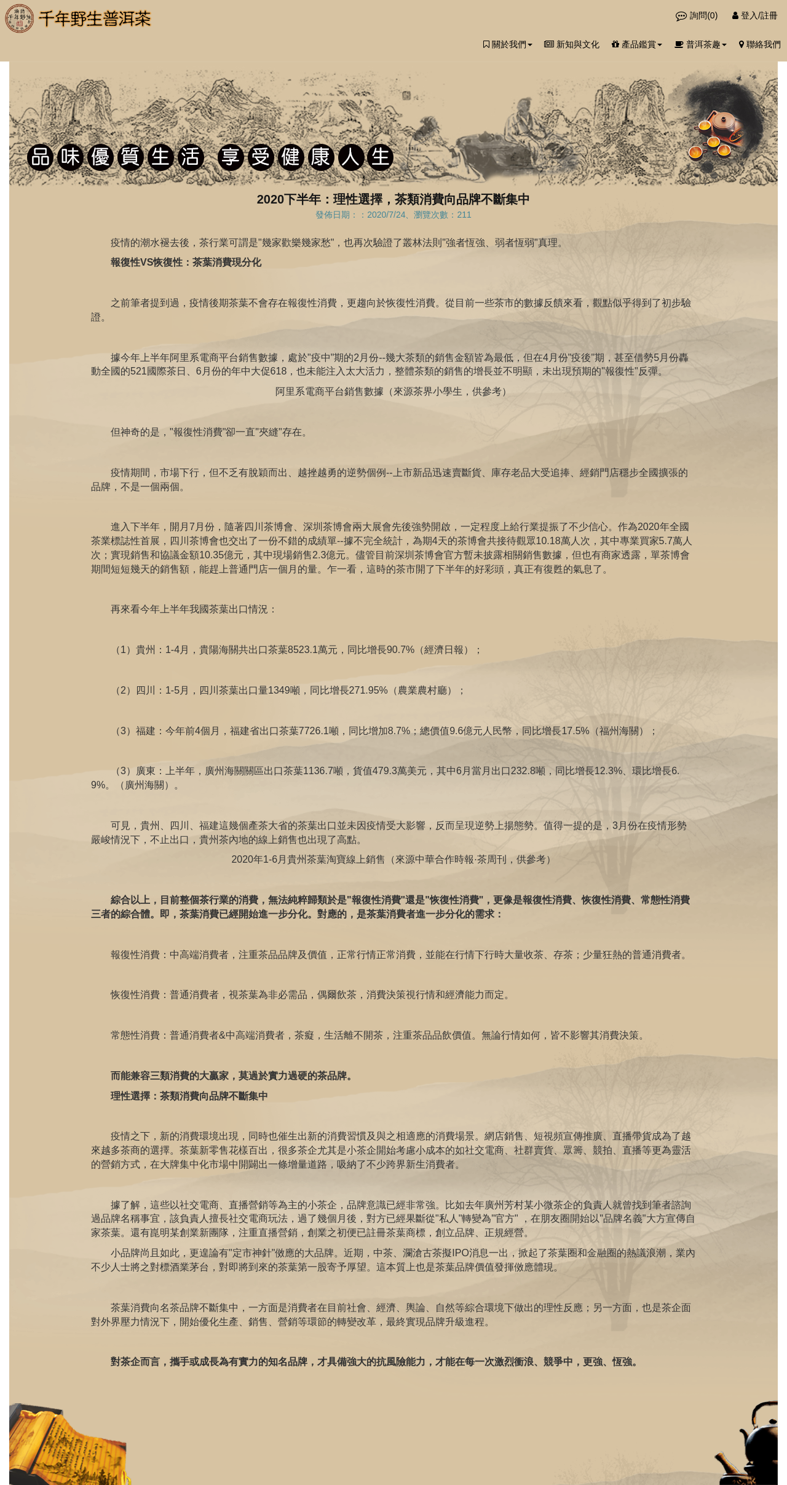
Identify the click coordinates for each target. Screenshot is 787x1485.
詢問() (698, 15)
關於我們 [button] (507, 44)
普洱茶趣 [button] (700, 44)
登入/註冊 (755, 15)
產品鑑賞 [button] (637, 44)
